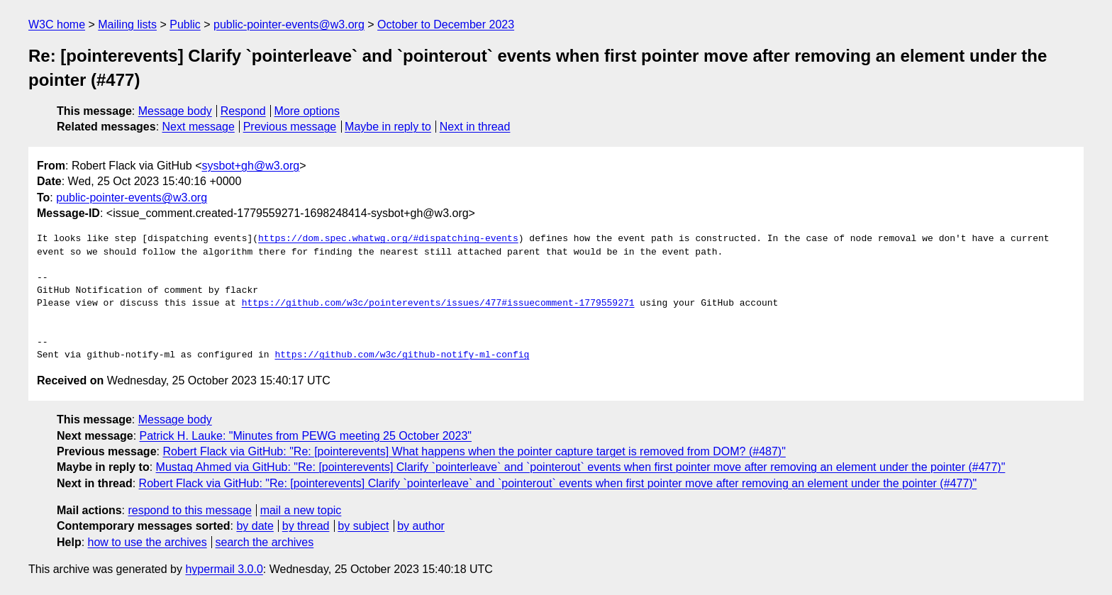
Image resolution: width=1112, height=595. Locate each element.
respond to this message (189, 510)
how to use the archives (147, 542)
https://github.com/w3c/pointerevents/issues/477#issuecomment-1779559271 (438, 303)
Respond (243, 111)
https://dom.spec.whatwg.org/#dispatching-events (388, 239)
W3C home (56, 24)
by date (254, 526)
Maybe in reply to (388, 127)
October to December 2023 (445, 24)
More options (307, 111)
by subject (363, 526)
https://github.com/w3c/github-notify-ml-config (401, 355)
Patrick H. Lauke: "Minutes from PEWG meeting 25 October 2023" (306, 436)
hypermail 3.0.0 (223, 569)
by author (421, 526)
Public (185, 24)
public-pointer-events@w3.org (289, 24)
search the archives (265, 542)
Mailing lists (127, 24)
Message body (175, 111)
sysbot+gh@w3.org (251, 166)
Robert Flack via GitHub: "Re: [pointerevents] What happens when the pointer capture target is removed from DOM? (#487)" (473, 451)
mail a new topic (301, 510)
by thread (306, 526)
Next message (198, 127)
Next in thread (475, 127)
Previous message (290, 127)
